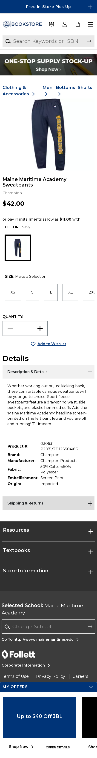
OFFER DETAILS (58, 747)
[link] (78, 24)
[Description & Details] (49, 370)
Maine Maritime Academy (42, 609)
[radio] (13, 292)
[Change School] (49, 626)
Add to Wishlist (51, 344)
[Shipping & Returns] (49, 502)
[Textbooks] (52, 24)
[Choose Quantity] (25, 328)
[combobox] (49, 626)
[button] (91, 24)
